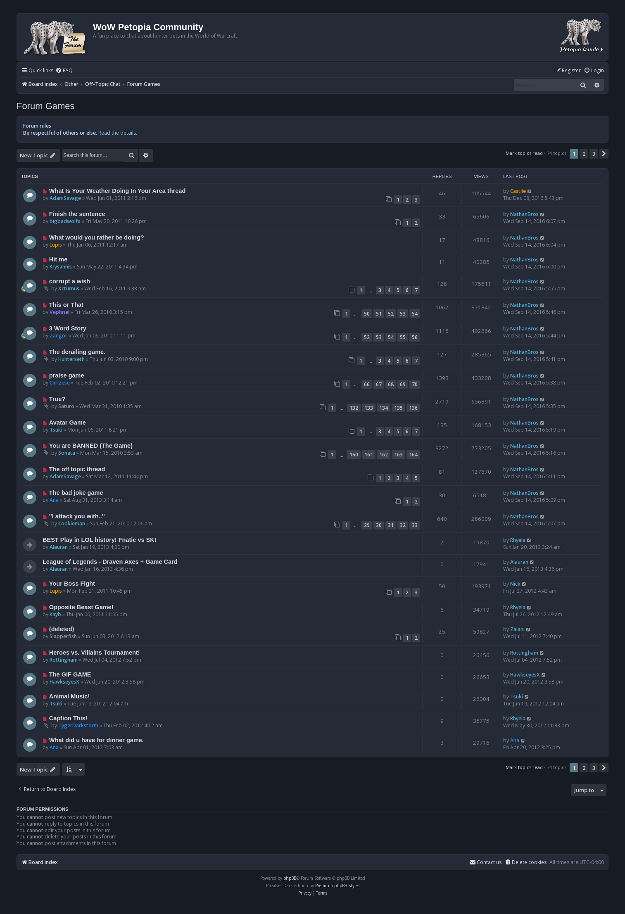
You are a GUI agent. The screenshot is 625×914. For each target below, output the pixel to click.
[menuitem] (64, 70)
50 (367, 313)
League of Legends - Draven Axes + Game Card (110, 561)
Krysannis (61, 266)
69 (403, 384)
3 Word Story (67, 328)
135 (398, 407)
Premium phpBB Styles (337, 885)
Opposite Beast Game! (81, 607)
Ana (54, 499)
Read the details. (117, 132)
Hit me (58, 259)
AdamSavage (65, 198)
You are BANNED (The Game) (91, 445)
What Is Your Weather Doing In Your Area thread (117, 191)
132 (353, 407)
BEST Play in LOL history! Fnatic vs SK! (100, 540)
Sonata (66, 452)
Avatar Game (67, 422)
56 (415, 337)
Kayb (55, 614)
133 (368, 407)
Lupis (56, 244)
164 (413, 454)
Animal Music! (69, 696)
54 (415, 313)
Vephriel (59, 312)
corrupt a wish (69, 281)
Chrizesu (60, 382)
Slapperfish (63, 636)
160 (353, 454)
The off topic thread (77, 469)
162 (383, 454)
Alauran (59, 547)
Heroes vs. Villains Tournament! (94, 652)
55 (403, 337)
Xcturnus (68, 288)
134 (383, 407)
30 (379, 525)
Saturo (66, 406)
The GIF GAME (70, 674)
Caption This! (68, 718)
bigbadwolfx (65, 221)
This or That (66, 305)
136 (413, 407)
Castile (518, 191)
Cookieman (71, 523)
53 (403, 313)
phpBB (289, 878)
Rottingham (64, 659)
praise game (66, 375)
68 (391, 384)
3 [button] (593, 153)
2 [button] (583, 153)
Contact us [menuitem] (485, 862)
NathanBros (524, 214)
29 (367, 525)
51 (379, 313)
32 (403, 525)
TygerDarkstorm (78, 725)
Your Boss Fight (72, 583)
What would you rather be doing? (96, 237)
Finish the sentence (77, 214)
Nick (515, 583)
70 (415, 384)
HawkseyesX (64, 681)
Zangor (58, 335)
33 (415, 525)
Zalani (517, 629)
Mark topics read (524, 153)
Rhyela (517, 540)
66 (367, 384)
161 (368, 454)
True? (57, 399)
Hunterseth (71, 359)
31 (391, 525)
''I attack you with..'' (77, 516)
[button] (603, 153)
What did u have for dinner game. (96, 740)
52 (391, 313)
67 (379, 384)
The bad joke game (76, 492)
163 (398, 454)
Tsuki (56, 429)
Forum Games (46, 106)
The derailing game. (77, 352)
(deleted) (61, 629)
